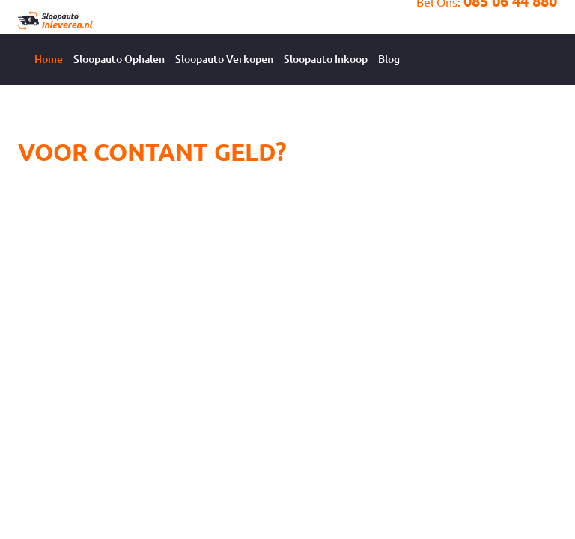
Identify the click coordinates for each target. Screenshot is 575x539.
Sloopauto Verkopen (224, 59)
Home (48, 59)
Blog (389, 59)
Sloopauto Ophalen (119, 59)
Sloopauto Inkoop (326, 59)
